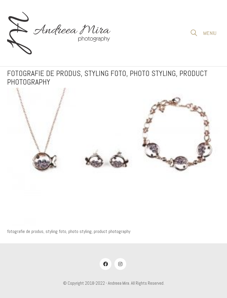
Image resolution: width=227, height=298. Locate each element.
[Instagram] (120, 264)
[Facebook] (105, 264)
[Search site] (194, 34)
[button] (211, 33)
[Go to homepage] (59, 33)
